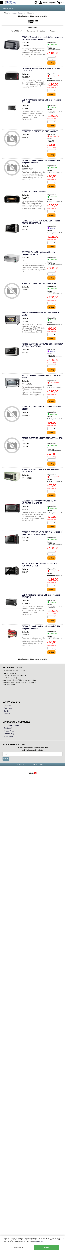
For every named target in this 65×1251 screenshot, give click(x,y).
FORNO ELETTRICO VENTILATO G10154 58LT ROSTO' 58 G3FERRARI (41, 222)
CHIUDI (63, 1238)
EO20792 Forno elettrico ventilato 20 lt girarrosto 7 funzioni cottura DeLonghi (42, 38)
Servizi (6, 711)
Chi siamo (7, 705)
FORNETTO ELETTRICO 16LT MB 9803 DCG (40, 131)
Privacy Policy (9, 731)
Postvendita (8, 736)
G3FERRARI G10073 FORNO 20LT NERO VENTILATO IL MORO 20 (39, 502)
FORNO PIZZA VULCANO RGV (34, 192)
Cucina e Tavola (7, 8)
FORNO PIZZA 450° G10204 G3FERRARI (39, 283)
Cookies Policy (38, 1241)
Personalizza (18, 1247)
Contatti (7, 714)
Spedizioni (8, 728)
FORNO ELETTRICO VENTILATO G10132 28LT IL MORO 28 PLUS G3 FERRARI (42, 533)
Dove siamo (8, 708)
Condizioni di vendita (11, 725)
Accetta (46, 1247)
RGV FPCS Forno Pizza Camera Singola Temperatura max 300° (38, 253)
